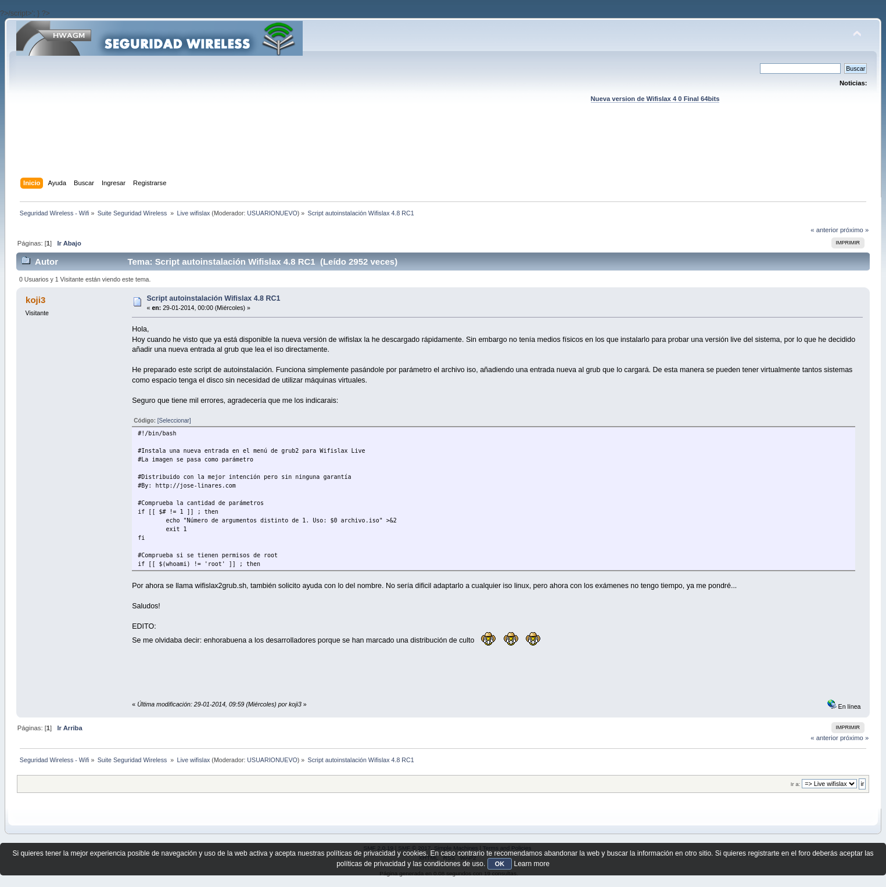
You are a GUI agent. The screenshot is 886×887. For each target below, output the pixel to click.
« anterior (824, 229)
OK (500, 863)
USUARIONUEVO (272, 213)
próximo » (854, 229)
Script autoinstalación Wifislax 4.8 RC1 (214, 298)
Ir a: (795, 784)
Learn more (531, 864)
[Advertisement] (443, 151)
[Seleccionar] (174, 420)
